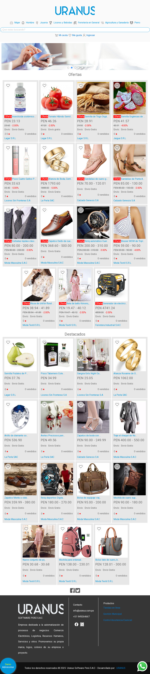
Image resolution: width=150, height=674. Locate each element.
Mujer (17, 22)
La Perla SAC (47, 200)
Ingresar (90, 35)
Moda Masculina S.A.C (15, 262)
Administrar (8, 667)
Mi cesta (63, 35)
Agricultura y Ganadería (117, 22)
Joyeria (44, 22)
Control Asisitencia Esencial (117, 620)
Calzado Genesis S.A (88, 200)
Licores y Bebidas (63, 22)
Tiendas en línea (111, 607)
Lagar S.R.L (10, 138)
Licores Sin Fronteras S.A (17, 200)
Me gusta (77, 35)
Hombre (30, 22)
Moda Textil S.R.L (122, 262)
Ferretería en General (88, 22)
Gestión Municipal (112, 614)
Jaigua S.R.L (119, 138)
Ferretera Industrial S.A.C (108, 325)
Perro (137, 22)
